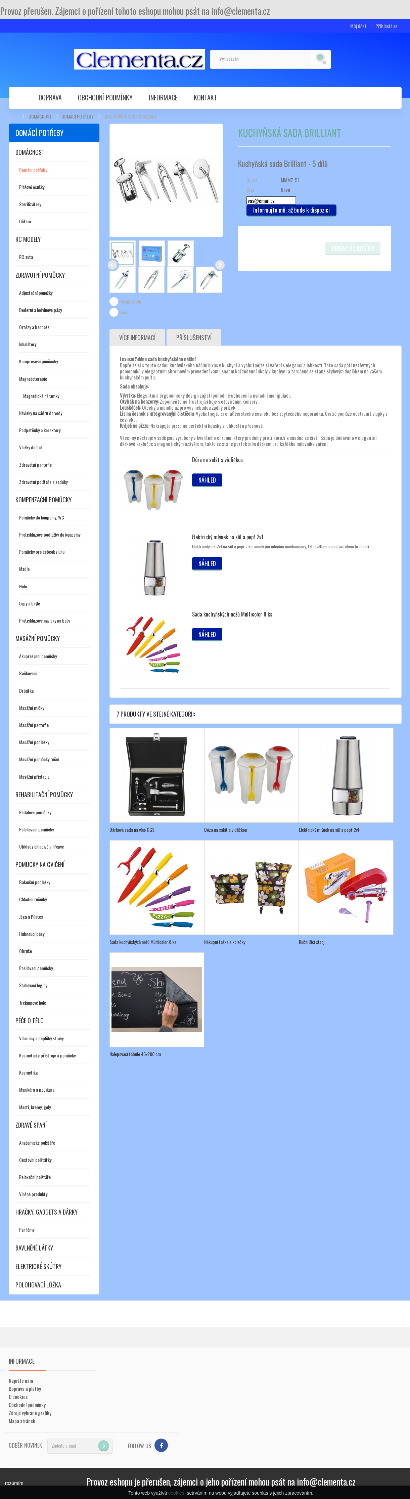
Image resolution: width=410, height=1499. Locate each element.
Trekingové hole (32, 1002)
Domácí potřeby (77, 116)
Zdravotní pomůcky (40, 275)
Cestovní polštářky (35, 1159)
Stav (250, 190)
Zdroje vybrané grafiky (30, 1412)
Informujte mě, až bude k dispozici (291, 210)
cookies (176, 1493)
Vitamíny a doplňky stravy (41, 1038)
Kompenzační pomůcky (43, 499)
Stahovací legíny (33, 985)
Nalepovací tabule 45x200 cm (135, 1053)
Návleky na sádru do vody (40, 412)
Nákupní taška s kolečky (224, 941)
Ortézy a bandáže (34, 326)
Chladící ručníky (33, 899)
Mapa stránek (22, 1420)
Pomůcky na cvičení (39, 864)
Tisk (123, 312)
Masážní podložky (34, 741)
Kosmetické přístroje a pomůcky (47, 1055)
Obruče (25, 950)
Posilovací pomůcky (36, 967)
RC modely (28, 239)
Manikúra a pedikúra (36, 1089)
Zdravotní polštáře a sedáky (43, 481)
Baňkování (28, 673)
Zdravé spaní (31, 1125)
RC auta (26, 256)
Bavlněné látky (34, 1247)
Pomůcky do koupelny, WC (41, 517)
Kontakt (205, 97)
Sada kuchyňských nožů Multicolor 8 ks (232, 614)
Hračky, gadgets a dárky (46, 1212)
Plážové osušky (31, 186)
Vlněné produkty (33, 1193)
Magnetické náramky (41, 395)
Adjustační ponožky (35, 292)
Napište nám (21, 1380)
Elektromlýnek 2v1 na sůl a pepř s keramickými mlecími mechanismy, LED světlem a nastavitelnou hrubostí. (281, 546)
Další (220, 265)
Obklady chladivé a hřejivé (41, 846)
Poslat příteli (130, 301)
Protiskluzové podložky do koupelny (49, 534)
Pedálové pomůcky (35, 812)
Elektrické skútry (38, 1266)
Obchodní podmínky (105, 97)
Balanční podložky (34, 881)
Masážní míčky (31, 707)
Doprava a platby (25, 1388)
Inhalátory (27, 344)
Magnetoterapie (33, 378)
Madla (24, 568)
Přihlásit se (386, 26)
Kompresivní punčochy (38, 361)
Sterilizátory (30, 204)
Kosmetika (28, 1072)
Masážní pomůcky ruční (39, 759)
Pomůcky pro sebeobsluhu (41, 551)
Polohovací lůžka (38, 1284)
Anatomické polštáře (37, 1142)
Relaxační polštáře (35, 1176)
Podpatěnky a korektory (39, 430)
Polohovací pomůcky (36, 829)
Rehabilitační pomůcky (44, 794)
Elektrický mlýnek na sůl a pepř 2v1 (227, 537)
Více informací (137, 337)
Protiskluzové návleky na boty (44, 620)
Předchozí (112, 265)
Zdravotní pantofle (35, 464)
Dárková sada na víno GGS (131, 829)
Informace (163, 97)
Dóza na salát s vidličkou (217, 460)
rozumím (14, 1483)
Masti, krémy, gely (35, 1106)
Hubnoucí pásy (31, 933)
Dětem (25, 221)
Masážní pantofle (34, 724)
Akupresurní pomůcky (38, 656)
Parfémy (26, 1229)
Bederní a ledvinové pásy (40, 309)
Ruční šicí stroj (311, 941)
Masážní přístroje (34, 776)
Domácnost (40, 116)
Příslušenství (194, 337)
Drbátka (26, 690)
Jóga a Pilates (31, 916)
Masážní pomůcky (37, 638)
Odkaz (252, 180)
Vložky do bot (30, 447)
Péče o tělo (29, 1020)
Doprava (50, 97)
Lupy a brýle (29, 603)
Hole (23, 586)
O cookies (18, 1396)
